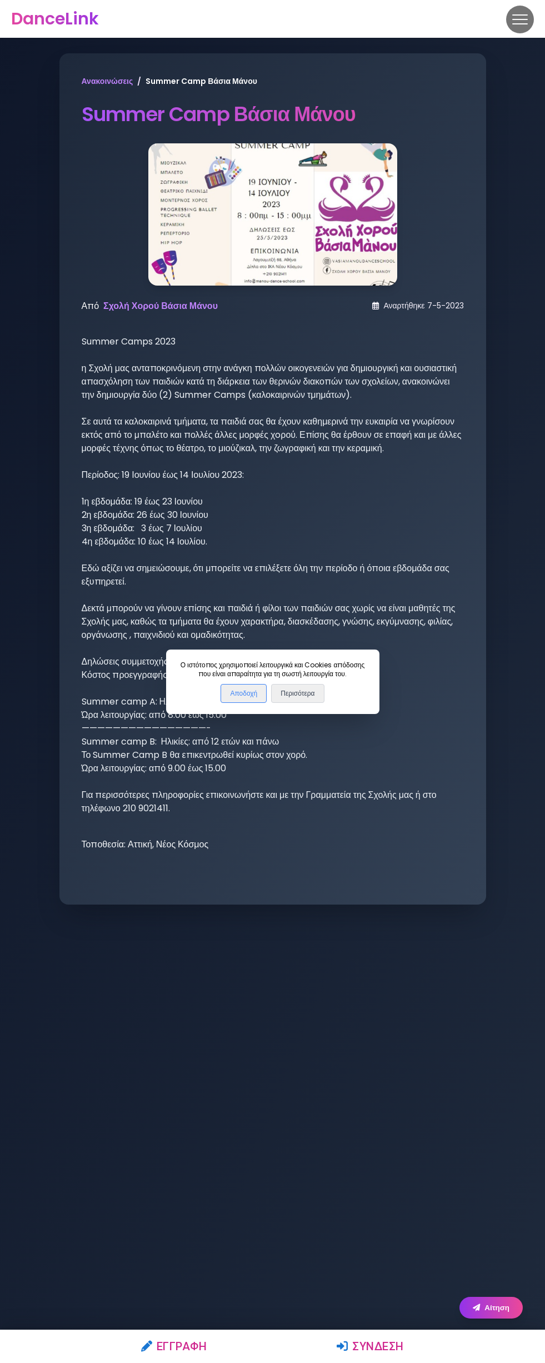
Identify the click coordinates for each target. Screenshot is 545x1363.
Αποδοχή (243, 693)
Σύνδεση (370, 1346)
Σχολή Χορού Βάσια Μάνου (160, 305)
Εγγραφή (174, 1346)
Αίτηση (491, 1308)
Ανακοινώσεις (107, 81)
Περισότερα (297, 693)
